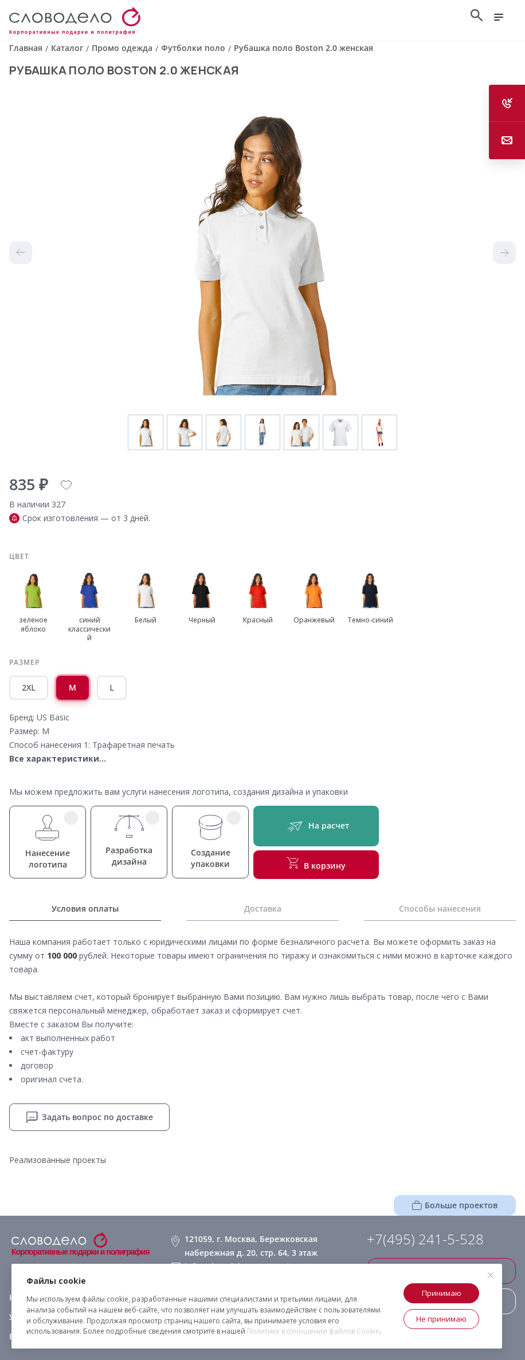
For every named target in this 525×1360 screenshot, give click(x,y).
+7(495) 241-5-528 (425, 1239)
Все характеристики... (57, 758)
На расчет (316, 826)
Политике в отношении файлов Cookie (313, 1331)
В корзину (316, 864)
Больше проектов (454, 1205)
